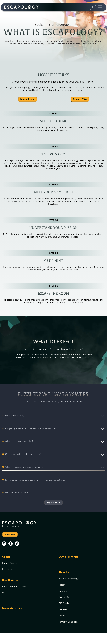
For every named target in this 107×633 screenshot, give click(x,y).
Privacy (62, 605)
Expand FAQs (53, 492)
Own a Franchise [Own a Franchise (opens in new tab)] (68, 546)
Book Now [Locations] (9, 523)
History (62, 574)
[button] (53, 415)
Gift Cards (64, 592)
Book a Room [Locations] (27, 99)
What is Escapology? (69, 568)
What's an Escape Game (14, 576)
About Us (64, 561)
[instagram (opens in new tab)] (4, 533)
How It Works (10, 569)
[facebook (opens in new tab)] (10, 533)
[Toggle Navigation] (100, 7)
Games (6, 546)
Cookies (63, 598)
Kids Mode (7, 558)
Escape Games (9, 552)
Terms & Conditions (68, 611)
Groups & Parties (12, 597)
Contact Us (64, 586)
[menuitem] (27, 554)
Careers (63, 580)
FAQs (4, 582)
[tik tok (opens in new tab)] (17, 533)
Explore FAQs (80, 99)
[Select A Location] (93, 7)
